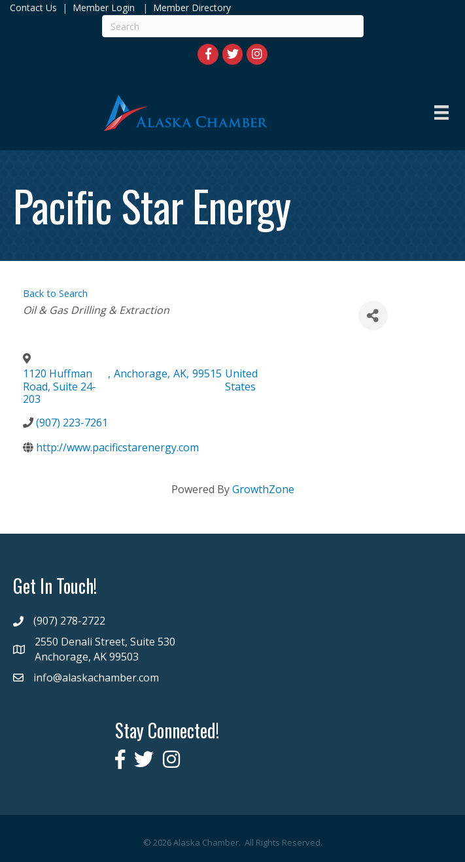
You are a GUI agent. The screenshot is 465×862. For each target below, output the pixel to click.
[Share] (373, 315)
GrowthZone (263, 489)
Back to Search (55, 293)
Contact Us (33, 7)
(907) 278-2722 (69, 620)
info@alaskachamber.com (96, 677)
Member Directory (190, 7)
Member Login (103, 7)
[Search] (233, 26)
